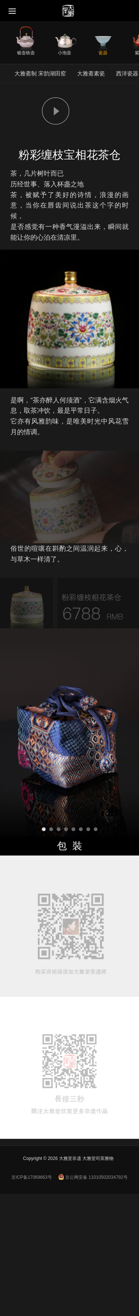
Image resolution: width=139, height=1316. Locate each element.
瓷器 (103, 52)
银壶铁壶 (26, 52)
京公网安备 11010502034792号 (93, 1177)
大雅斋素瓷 (91, 73)
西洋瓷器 (127, 73)
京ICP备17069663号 (31, 1177)
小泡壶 (64, 52)
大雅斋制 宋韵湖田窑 (40, 73)
